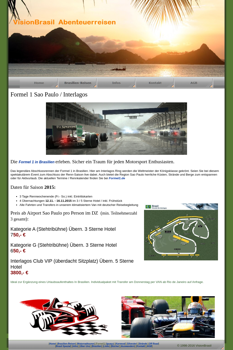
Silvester (132, 343)
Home (52, 343)
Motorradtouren (85, 343)
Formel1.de (117, 178)
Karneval (120, 343)
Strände (143, 343)
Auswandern (128, 346)
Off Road (153, 343)
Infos (75, 346)
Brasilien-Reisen (66, 343)
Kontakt (141, 346)
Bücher (115, 346)
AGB (149, 346)
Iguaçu (110, 343)
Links (106, 346)
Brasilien (96, 346)
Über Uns (85, 346)
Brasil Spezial (63, 346)
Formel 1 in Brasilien (36, 162)
